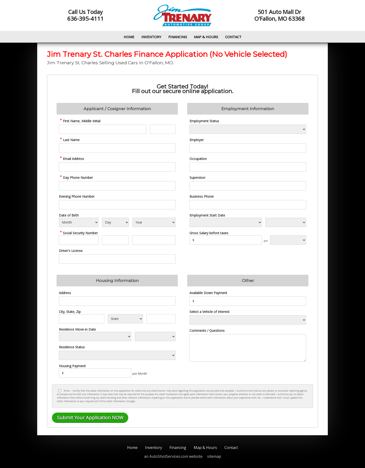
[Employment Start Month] (225, 222)
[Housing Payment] (95, 373)
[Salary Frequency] (288, 240)
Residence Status (72, 347)
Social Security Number (78, 233)
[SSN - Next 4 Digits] (154, 240)
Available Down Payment (208, 293)
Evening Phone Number (77, 196)
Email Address (71, 158)
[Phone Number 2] (117, 204)
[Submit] (90, 418)
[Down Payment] (247, 301)
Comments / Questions (207, 330)
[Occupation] (247, 167)
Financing (177, 36)
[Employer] (247, 148)
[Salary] (225, 240)
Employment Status (204, 121)
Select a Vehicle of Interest (209, 311)
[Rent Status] (117, 355)
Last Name (69, 140)
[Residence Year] (155, 336)
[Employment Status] (247, 129)
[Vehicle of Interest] (247, 320)
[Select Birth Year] (154, 222)
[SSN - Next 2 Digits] (115, 240)
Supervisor (197, 177)
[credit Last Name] (117, 148)
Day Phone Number (76, 177)
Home (129, 36)
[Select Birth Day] (115, 222)
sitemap (214, 456)
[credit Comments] (247, 348)
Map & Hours (206, 36)
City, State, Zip (70, 311)
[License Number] (117, 259)
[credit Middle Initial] (163, 129)
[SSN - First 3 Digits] (78, 240)
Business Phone (201, 196)
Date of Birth (69, 215)
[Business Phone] (247, 204)
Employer (196, 140)
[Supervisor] (247, 185)
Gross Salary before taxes (208, 233)
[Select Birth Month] (78, 222)
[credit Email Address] (117, 167)
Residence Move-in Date (77, 329)
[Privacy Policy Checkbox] (59, 390)
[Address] (117, 301)
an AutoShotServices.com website (173, 456)
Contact (233, 36)
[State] (125, 318)
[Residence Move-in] (95, 336)
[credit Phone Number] (117, 185)
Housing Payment (72, 366)
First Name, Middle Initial (79, 121)
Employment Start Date (207, 215)
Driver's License (71, 250)
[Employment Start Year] (285, 222)
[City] (81, 318)
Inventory (151, 36)
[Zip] (161, 318)
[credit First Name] (102, 129)
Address (65, 293)
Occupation (198, 158)
